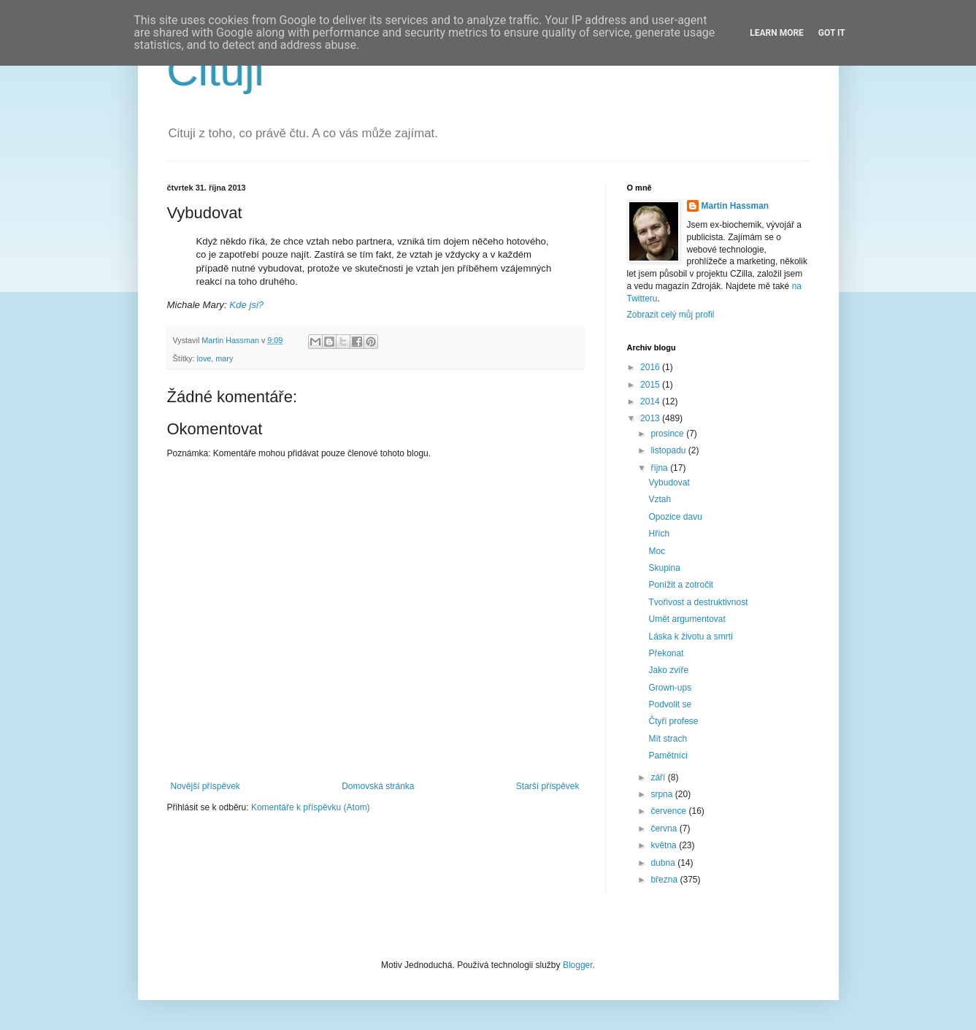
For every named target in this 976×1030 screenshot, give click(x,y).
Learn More (777, 33)
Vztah (659, 499)
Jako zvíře (668, 670)
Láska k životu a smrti (690, 636)
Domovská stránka (378, 786)
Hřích (658, 534)
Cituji (215, 70)
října (660, 468)
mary (224, 358)
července (669, 811)
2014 (651, 401)
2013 (651, 418)
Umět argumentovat (686, 619)
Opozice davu (675, 517)
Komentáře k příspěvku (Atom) (310, 807)
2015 (651, 385)
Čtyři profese (673, 721)
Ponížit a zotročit (680, 585)
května (664, 845)
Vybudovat (668, 482)
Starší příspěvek (548, 786)
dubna (663, 863)
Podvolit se (669, 704)
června (664, 828)
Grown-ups (669, 688)
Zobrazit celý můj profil (671, 315)
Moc (656, 551)
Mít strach (667, 739)
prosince (668, 433)
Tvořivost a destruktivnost (698, 602)
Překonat (665, 653)
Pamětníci (667, 755)
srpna (662, 794)
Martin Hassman (735, 206)
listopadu (669, 450)
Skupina (664, 568)
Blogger (578, 965)
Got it (831, 33)
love (204, 358)
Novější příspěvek (205, 786)
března (665, 880)
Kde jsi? (246, 304)
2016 (651, 367)
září (658, 777)
